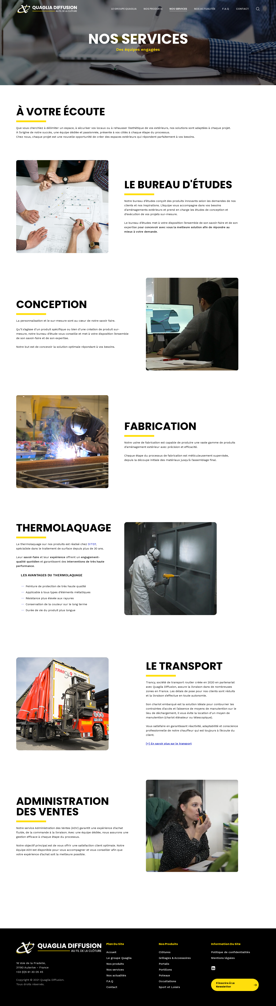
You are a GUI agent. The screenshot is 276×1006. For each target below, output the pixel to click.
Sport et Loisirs (169, 987)
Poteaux (164, 975)
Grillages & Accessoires (175, 958)
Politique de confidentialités (230, 952)
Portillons (165, 969)
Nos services (115, 969)
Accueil (111, 952)
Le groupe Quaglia (118, 958)
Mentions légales (223, 958)
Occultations (167, 981)
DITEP (92, 544)
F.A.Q (109, 981)
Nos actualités (116, 975)
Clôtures (164, 952)
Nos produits (115, 963)
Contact (111, 987)
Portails (164, 963)
